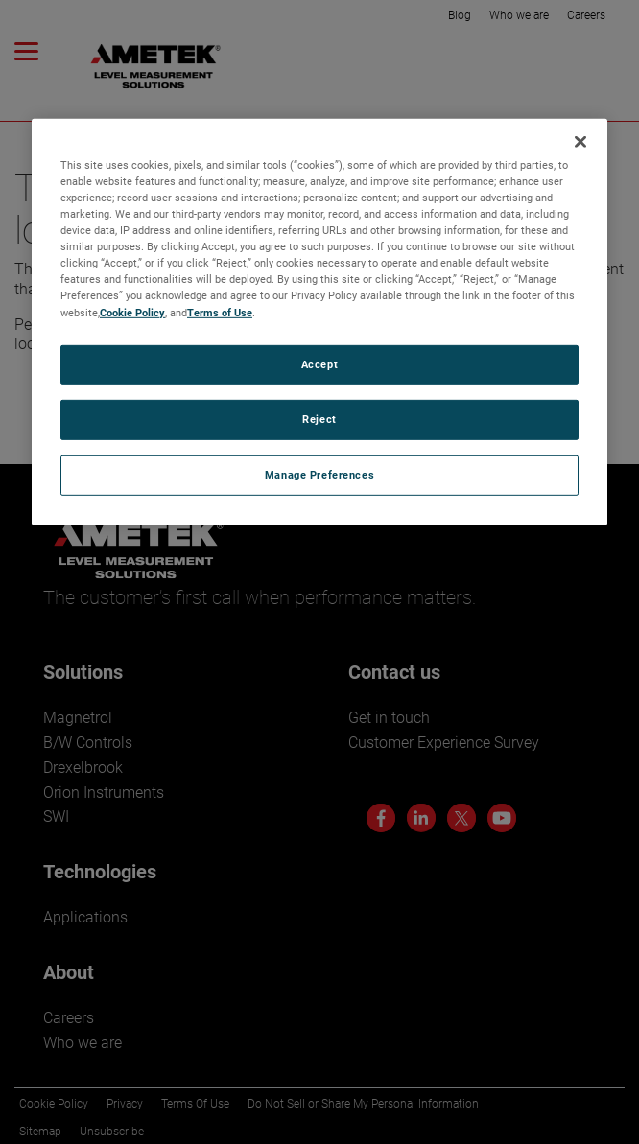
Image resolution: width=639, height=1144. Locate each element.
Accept (319, 363)
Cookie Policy (132, 311)
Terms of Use (219, 311)
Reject (319, 419)
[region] (319, 322)
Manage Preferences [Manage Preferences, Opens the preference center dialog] (319, 474)
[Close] (580, 142)
